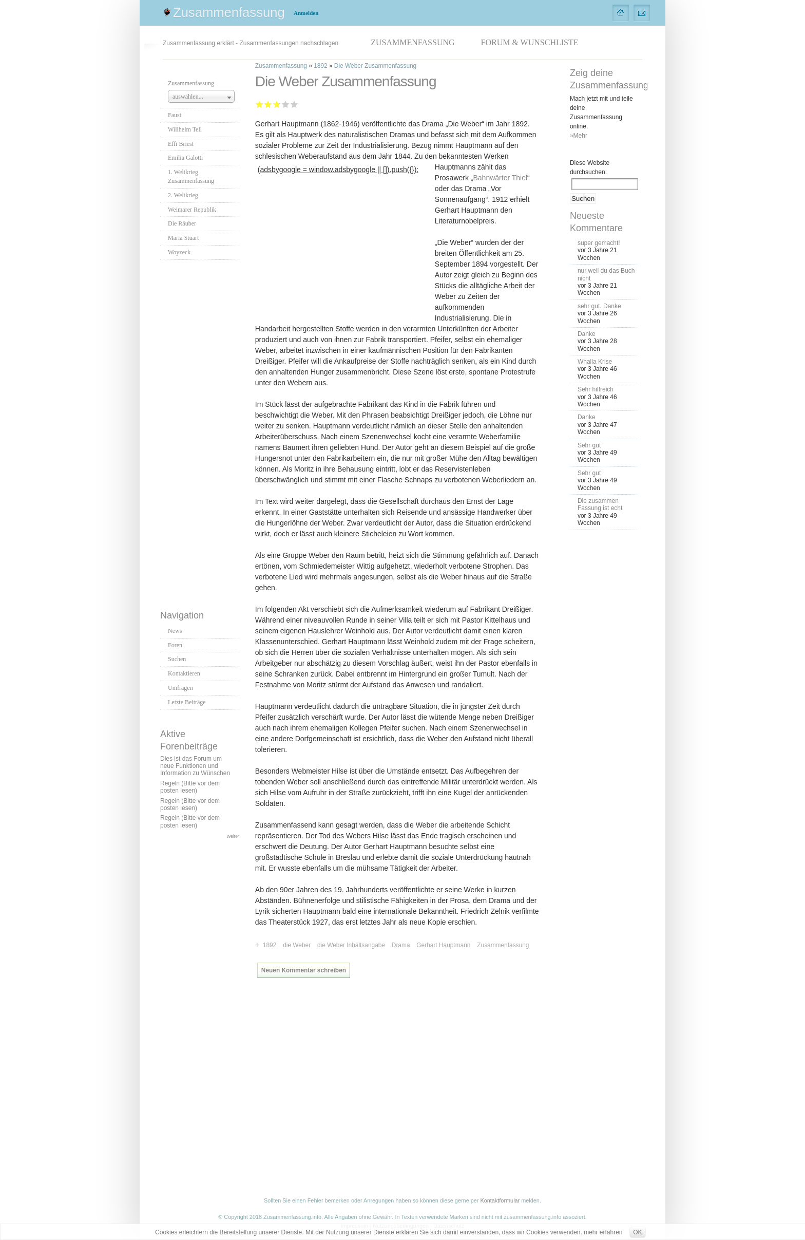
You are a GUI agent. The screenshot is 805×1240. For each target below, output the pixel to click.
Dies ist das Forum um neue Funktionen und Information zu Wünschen (195, 766)
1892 (320, 65)
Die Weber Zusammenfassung (375, 65)
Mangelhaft (259, 104)
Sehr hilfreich (596, 389)
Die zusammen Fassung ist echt (600, 504)
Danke (587, 333)
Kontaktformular (500, 1200)
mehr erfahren (603, 1232)
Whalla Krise (595, 361)
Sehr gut (294, 104)
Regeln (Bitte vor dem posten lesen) (190, 787)
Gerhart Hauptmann (443, 945)
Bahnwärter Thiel (500, 178)
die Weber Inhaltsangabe (351, 945)
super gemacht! (599, 243)
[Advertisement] (201, 432)
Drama (401, 945)
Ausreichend (268, 104)
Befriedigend (276, 104)
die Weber (297, 945)
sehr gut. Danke (599, 306)
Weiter (233, 836)
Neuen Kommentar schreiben (303, 970)
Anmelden (306, 13)
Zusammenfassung (229, 12)
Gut (285, 104)
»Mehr (578, 135)
